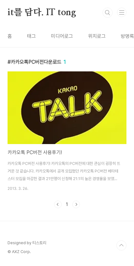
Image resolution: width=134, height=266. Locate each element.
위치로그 (97, 36)
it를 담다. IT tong (42, 12)
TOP (121, 245)
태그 (31, 36)
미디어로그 (62, 36)
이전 (58, 204)
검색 (107, 12)
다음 (76, 204)
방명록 (127, 36)
